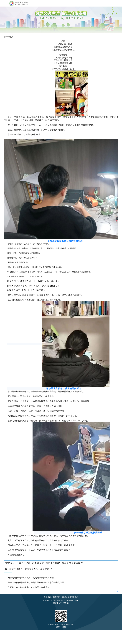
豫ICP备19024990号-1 (61, 603)
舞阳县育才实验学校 (52, 597)
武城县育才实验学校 (70, 597)
